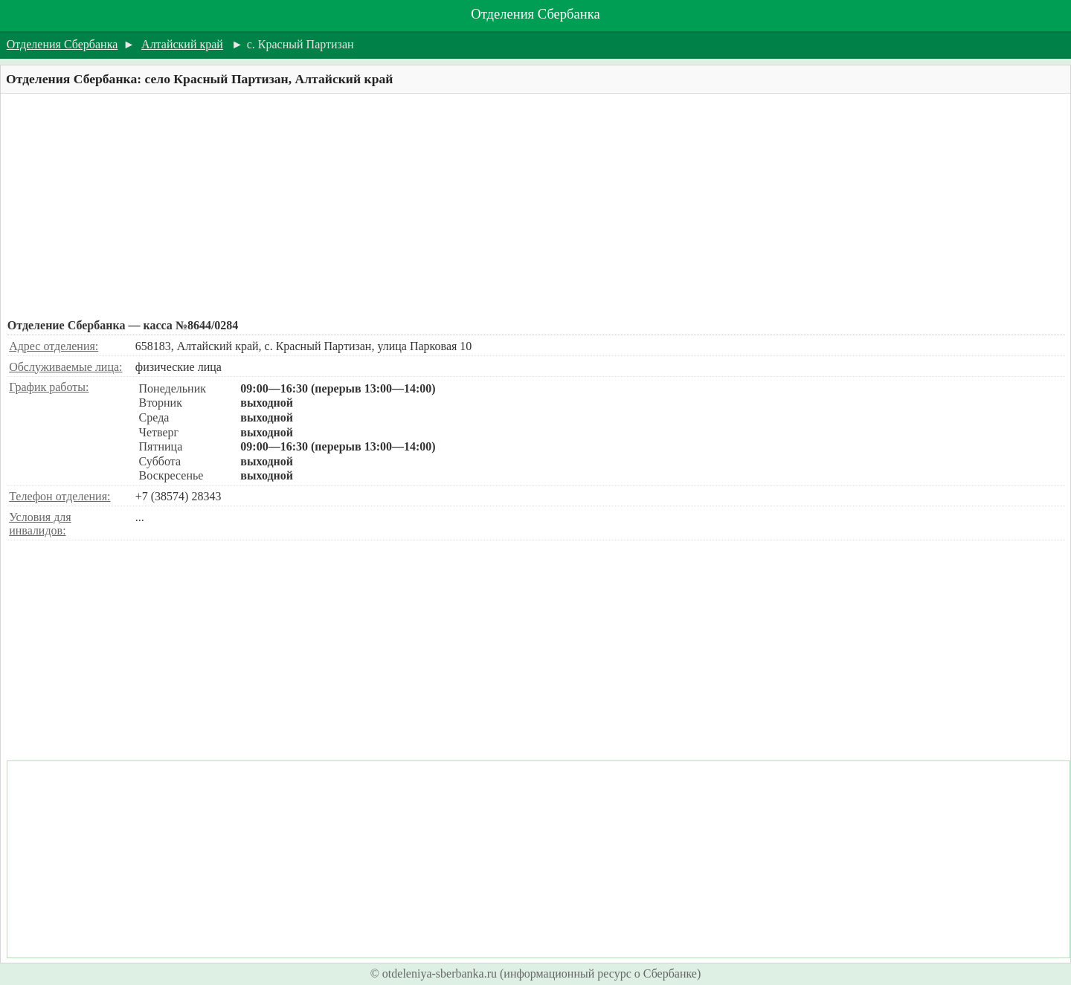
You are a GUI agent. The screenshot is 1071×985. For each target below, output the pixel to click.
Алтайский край (182, 44)
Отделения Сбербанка (535, 14)
